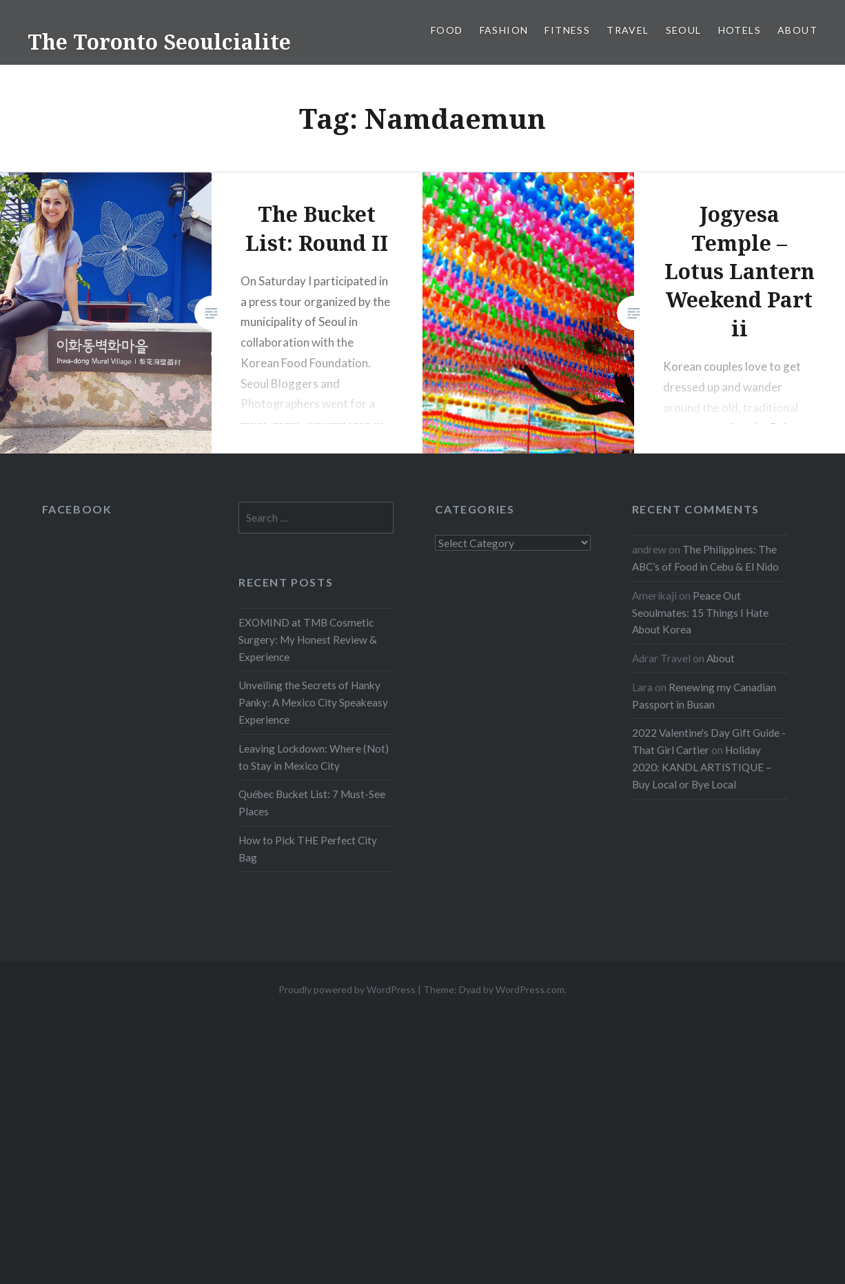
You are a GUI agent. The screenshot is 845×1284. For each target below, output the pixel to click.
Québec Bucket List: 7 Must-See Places (311, 802)
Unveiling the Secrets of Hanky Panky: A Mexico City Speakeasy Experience (313, 702)
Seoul (684, 30)
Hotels (739, 30)
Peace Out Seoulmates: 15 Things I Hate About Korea (700, 612)
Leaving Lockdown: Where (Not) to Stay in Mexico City (313, 757)
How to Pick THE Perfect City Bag (307, 849)
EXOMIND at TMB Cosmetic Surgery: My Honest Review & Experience (307, 639)
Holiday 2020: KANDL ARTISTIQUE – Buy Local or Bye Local (701, 767)
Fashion (504, 30)
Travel (628, 30)
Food (447, 30)
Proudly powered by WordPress (347, 989)
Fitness (567, 30)
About (797, 30)
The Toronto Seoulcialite (159, 42)
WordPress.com (530, 989)
